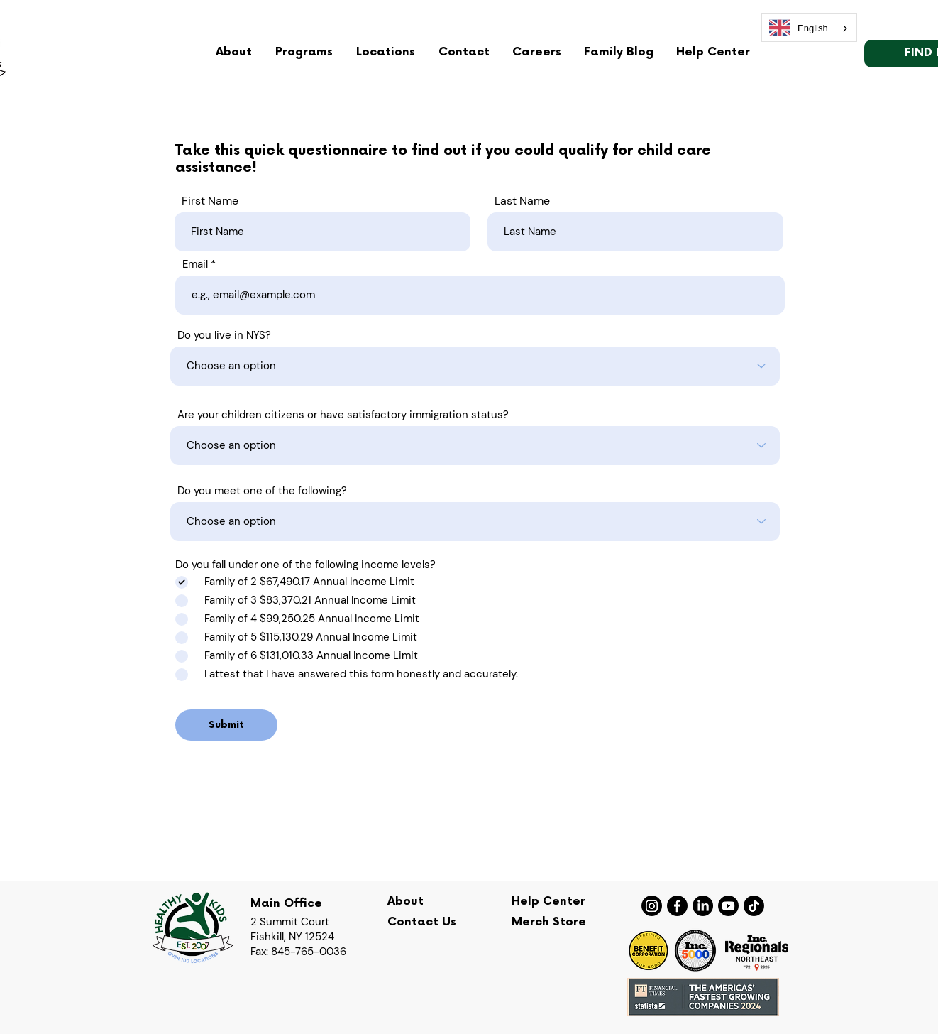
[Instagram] (651, 906)
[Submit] (226, 725)
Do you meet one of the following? (262, 491)
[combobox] (809, 27)
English (798, 27)
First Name (210, 201)
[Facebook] (677, 906)
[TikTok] (754, 906)
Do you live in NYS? (224, 335)
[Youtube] (728, 906)
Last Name (522, 201)
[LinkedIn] (703, 906)
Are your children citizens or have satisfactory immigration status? (343, 415)
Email (195, 264)
